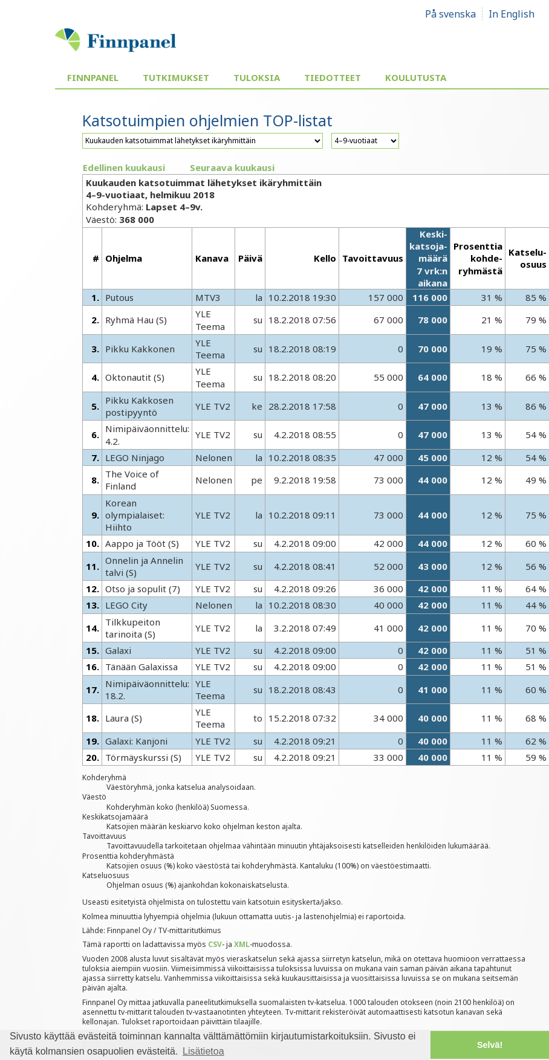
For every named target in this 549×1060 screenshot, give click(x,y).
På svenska (450, 14)
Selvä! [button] (489, 1045)
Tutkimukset (176, 77)
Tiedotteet (332, 77)
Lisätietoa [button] (203, 1051)
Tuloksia (256, 77)
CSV (215, 944)
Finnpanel (93, 77)
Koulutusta (415, 77)
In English (511, 14)
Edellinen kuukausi (124, 167)
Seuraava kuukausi (232, 167)
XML (242, 944)
